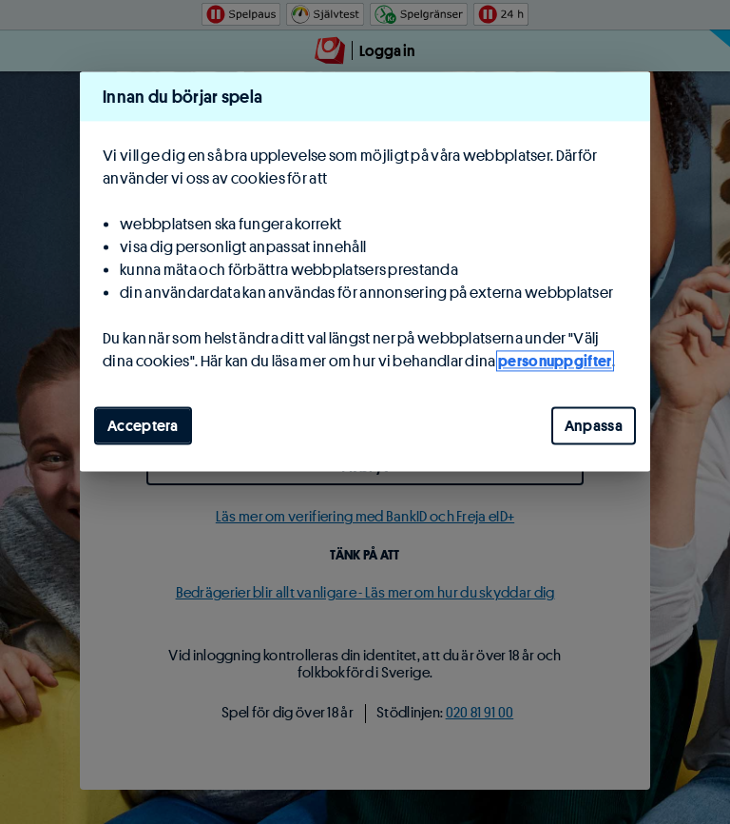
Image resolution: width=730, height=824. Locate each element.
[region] (365, 271)
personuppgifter (555, 360)
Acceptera (143, 425)
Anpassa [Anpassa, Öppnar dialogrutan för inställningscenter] (594, 425)
